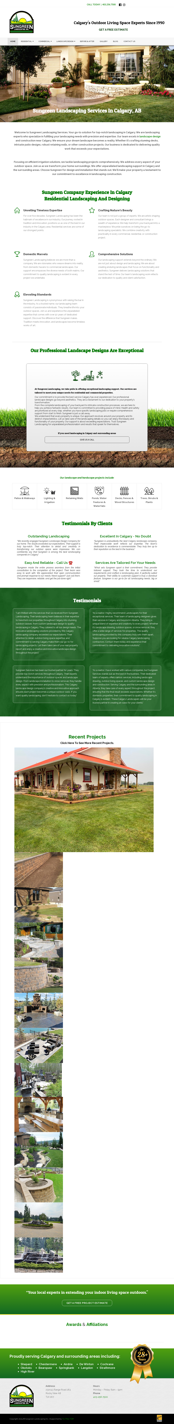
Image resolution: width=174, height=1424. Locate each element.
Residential (26, 41)
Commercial (44, 41)
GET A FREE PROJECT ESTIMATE (87, 1302)
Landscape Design (65, 41)
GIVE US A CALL (87, 440)
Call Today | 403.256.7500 (101, 4)
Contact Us (129, 41)
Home (12, 41)
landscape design (150, 136)
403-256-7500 (100, 1397)
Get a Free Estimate (113, 29)
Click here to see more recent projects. (87, 743)
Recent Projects (87, 737)
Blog (115, 41)
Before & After (87, 41)
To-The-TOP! (68, 1419)
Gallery (104, 41)
